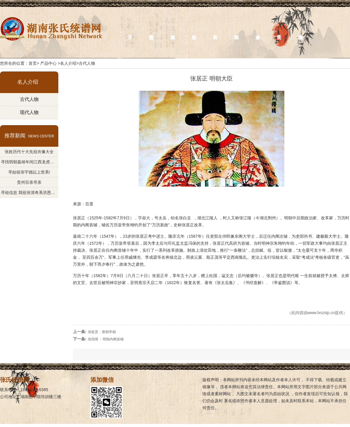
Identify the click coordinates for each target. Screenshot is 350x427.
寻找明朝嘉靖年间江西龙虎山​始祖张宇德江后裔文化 (29, 162)
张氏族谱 (151, 31)
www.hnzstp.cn (321, 312)
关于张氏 (279, 31)
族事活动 (173, 31)
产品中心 (48, 63)
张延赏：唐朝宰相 (102, 332)
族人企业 (258, 31)
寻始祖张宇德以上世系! (29, 172)
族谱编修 (300, 31)
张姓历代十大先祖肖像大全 (29, 151)
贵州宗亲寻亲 (29, 182)
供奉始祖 (237, 31)
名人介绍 (215, 31)
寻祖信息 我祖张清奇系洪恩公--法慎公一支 (29, 192)
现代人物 (29, 112)
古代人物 (29, 99)
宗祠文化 (194, 31)
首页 (130, 31)
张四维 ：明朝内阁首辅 (106, 339)
